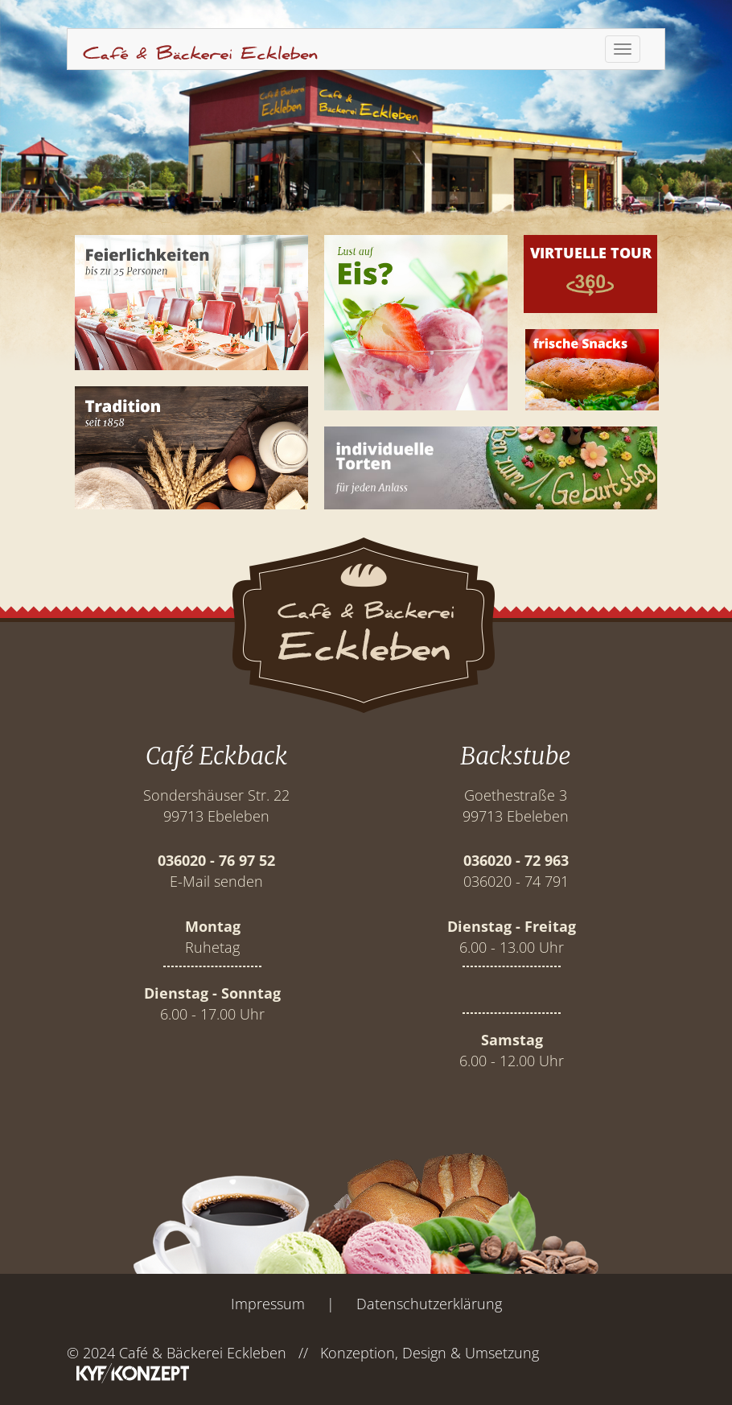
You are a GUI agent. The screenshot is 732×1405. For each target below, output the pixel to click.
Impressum (268, 1303)
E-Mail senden (216, 881)
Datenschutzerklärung (429, 1303)
